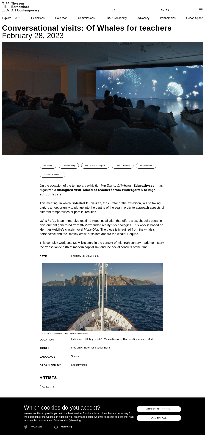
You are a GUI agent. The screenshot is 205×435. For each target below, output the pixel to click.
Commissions (86, 18)
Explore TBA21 (11, 18)
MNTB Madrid (146, 166)
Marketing (66, 426)
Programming (69, 166)
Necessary (36, 426)
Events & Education (52, 174)
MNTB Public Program (95, 166)
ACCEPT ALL (160, 419)
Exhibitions (38, 18)
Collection (61, 18)
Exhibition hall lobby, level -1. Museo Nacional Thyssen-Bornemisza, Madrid (113, 339)
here (107, 347)
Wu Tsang (48, 166)
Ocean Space (194, 18)
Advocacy (143, 18)
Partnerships (168, 18)
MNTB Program (123, 166)
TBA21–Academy (116, 18)
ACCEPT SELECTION (160, 409)
